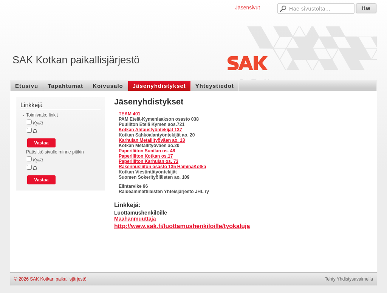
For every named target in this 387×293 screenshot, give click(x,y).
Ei (34, 131)
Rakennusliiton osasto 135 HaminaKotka (162, 166)
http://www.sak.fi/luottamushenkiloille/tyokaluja (182, 226)
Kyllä (37, 123)
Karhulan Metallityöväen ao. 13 (152, 140)
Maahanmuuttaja (135, 219)
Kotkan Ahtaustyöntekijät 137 (150, 129)
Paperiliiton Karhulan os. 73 (148, 161)
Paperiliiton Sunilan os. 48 (147, 150)
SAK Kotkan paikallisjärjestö (75, 60)
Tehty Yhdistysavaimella (349, 279)
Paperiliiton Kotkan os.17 (146, 156)
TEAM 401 (129, 114)
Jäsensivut (247, 8)
